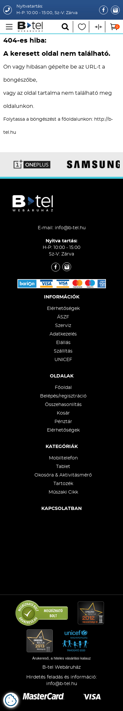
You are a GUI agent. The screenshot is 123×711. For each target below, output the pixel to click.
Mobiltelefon (63, 458)
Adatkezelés (63, 334)
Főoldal (63, 387)
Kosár (63, 413)
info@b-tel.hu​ (61, 683)
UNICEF (63, 359)
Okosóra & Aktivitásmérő (63, 475)
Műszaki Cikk (63, 492)
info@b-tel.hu (70, 228)
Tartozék (63, 483)
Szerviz (63, 325)
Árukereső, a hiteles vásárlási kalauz (61, 658)
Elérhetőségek (63, 308)
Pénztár (63, 421)
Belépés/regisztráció (63, 396)
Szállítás (63, 351)
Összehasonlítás (63, 404)
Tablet (63, 466)
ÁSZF (63, 317)
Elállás (63, 342)
